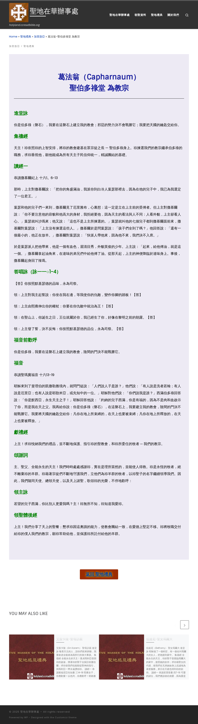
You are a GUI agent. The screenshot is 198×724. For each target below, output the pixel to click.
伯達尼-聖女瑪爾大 (159, 639)
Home (13, 36)
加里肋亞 (39, 36)
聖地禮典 (25, 36)
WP (26, 717)
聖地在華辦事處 (29, 712)
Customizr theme (66, 717)
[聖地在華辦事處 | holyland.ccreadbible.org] (18, 12)
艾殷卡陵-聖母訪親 (69, 639)
